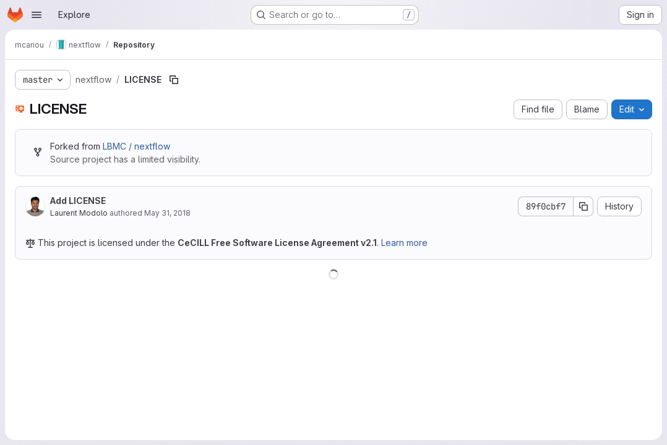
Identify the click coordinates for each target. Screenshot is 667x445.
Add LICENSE (78, 200)
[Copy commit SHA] (583, 206)
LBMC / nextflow (136, 146)
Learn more (404, 242)
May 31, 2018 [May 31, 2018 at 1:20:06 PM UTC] (167, 213)
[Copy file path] (174, 80)
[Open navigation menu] (36, 15)
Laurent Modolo (79, 213)
